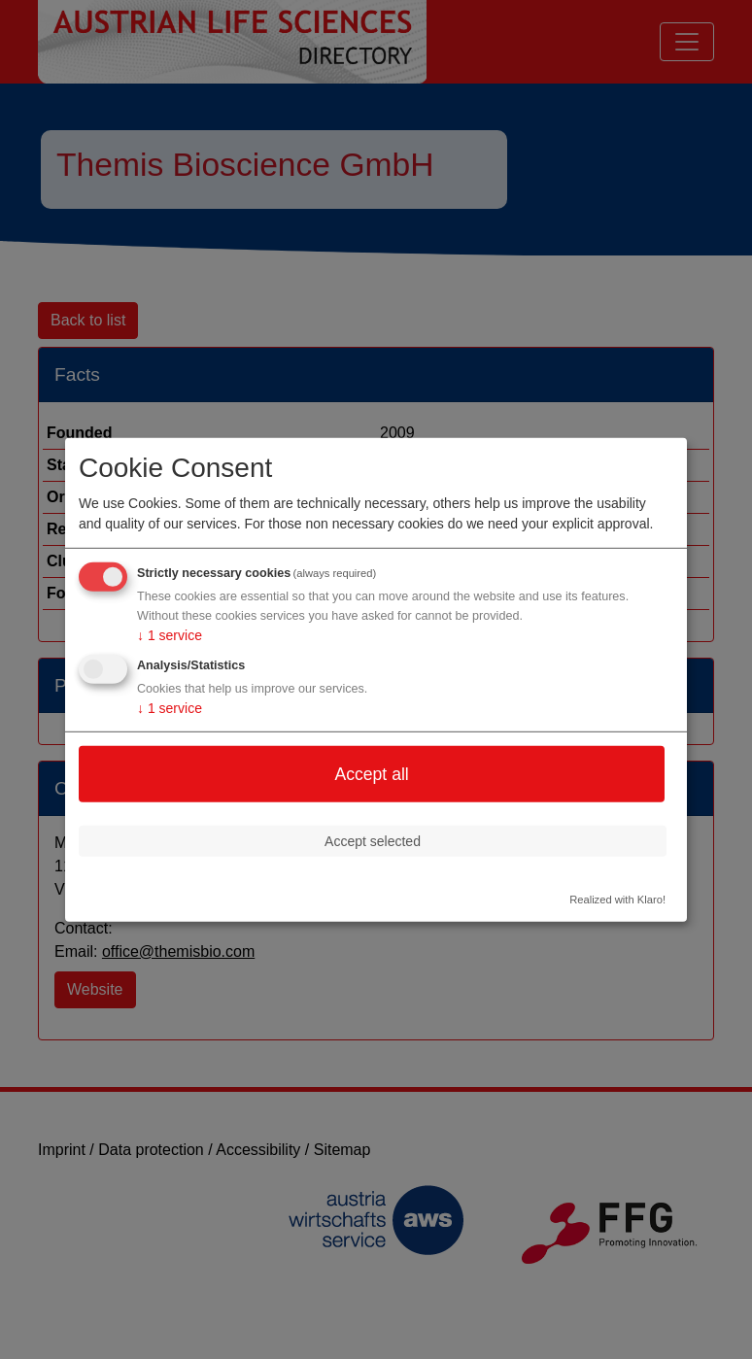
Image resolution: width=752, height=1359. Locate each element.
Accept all (371, 773)
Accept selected (373, 840)
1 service (169, 635)
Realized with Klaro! (617, 899)
